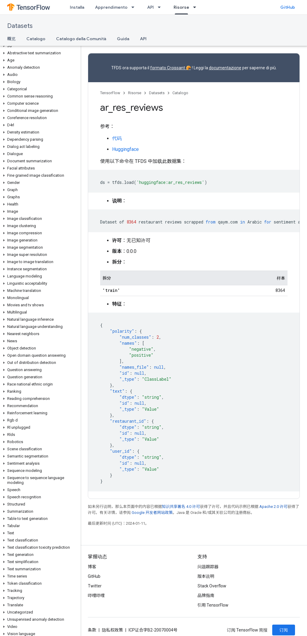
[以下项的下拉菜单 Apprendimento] (134, 7)
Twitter (95, 586)
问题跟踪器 (208, 566)
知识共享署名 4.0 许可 (181, 506)
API (150, 7)
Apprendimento (111, 7)
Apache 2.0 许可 (273, 506)
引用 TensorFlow (213, 605)
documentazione (225, 67)
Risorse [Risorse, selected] (181, 7)
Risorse (134, 93)
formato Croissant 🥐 (170, 67)
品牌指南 (206, 595)
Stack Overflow (212, 586)
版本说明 (206, 576)
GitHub (287, 7)
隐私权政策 (112, 630)
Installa (77, 7)
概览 (11, 38)
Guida (123, 38)
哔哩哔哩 (96, 595)
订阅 (283, 630)
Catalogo (35, 38)
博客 (92, 566)
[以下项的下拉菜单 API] (161, 7)
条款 (92, 630)
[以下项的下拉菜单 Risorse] (196, 7)
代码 (117, 138)
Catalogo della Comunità (81, 38)
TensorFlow (110, 93)
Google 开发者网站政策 (152, 512)
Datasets (20, 26)
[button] (39, 46)
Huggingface (125, 149)
